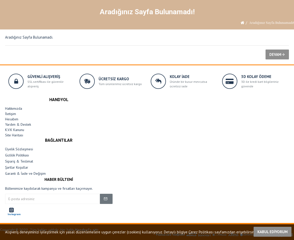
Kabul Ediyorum (272, 231)
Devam (275, 54)
